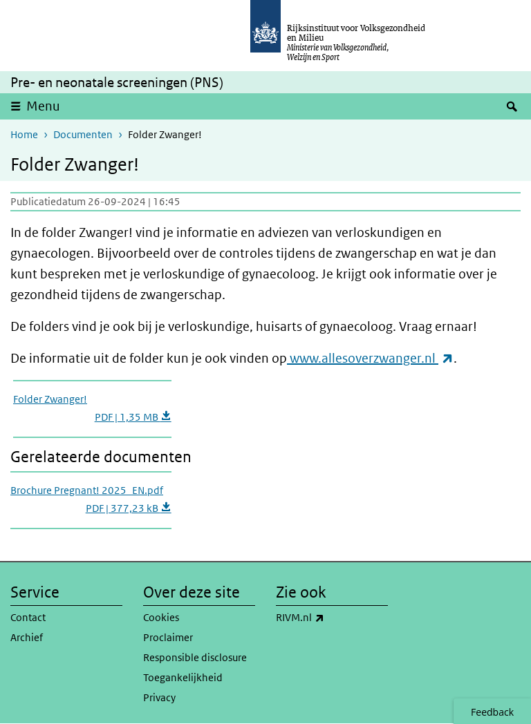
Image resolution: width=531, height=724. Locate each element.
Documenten (83, 134)
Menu (43, 106)
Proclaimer (168, 637)
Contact (28, 617)
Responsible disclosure (195, 657)
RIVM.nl (330, 617)
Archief (26, 637)
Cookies (161, 617)
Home (24, 134)
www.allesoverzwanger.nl (372, 358)
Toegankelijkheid (183, 677)
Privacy (159, 697)
